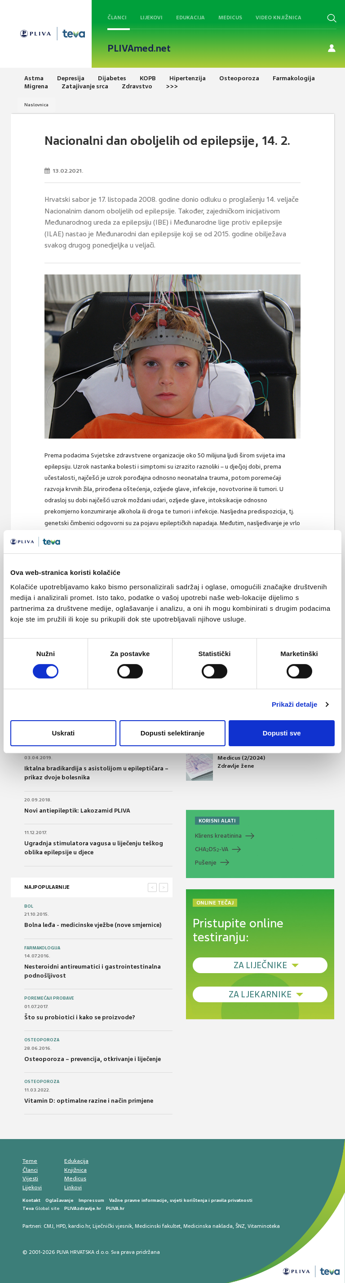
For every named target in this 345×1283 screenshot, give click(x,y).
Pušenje (206, 862)
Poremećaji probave (49, 998)
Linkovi (73, 1187)
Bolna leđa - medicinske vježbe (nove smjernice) (93, 925)
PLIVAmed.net (139, 48)
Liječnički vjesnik (112, 1226)
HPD (61, 1226)
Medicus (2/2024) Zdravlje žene (225, 767)
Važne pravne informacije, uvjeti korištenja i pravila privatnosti (180, 1200)
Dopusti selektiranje (173, 733)
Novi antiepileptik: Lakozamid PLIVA (77, 810)
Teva (28, 1208)
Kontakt (31, 1200)
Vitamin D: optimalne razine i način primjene (88, 1101)
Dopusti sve (282, 733)
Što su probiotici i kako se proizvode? (79, 1017)
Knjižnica (75, 1170)
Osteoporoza (41, 1040)
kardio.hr (79, 1226)
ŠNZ (240, 1226)
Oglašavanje (59, 1200)
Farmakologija (42, 948)
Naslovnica (36, 105)
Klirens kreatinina (218, 835)
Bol (28, 906)
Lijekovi (151, 17)
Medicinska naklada (208, 1226)
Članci (117, 17)
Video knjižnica (278, 17)
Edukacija (190, 17)
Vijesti (30, 1178)
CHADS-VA (211, 849)
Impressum (91, 1200)
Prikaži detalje (295, 704)
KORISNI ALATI (217, 821)
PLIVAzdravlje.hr (82, 1208)
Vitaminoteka (264, 1226)
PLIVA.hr (115, 1208)
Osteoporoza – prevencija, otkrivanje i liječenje (92, 1059)
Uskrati (63, 733)
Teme (29, 1161)
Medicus (230, 17)
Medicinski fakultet (158, 1226)
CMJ (48, 1226)
